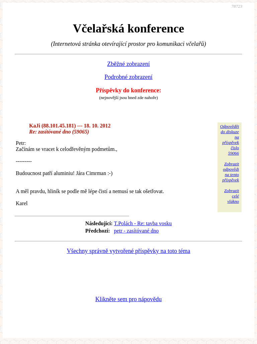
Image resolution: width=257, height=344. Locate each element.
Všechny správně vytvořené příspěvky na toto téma (128, 251)
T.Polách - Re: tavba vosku (143, 223)
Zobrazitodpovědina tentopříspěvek (230, 171)
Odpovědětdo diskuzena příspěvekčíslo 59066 (229, 140)
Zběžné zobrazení (128, 64)
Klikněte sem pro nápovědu (128, 299)
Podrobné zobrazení (128, 77)
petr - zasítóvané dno (136, 231)
